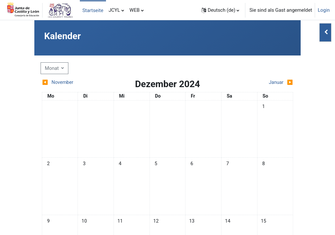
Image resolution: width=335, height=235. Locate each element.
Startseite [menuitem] (92, 10)
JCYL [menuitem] (114, 10)
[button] (220, 10)
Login (324, 10)
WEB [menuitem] (135, 10)
